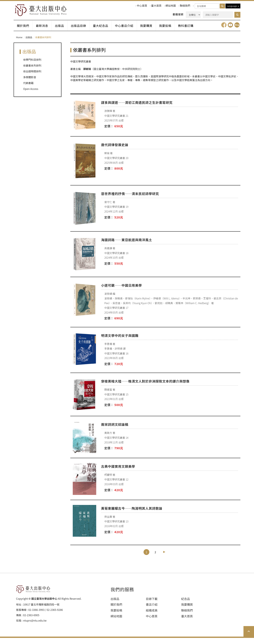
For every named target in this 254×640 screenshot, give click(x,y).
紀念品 (185, 601)
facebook (223, 27)
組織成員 (151, 613)
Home (19, 39)
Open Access (30, 91)
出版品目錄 (81, 27)
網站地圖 (171, 5)
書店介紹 (151, 607)
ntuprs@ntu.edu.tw (35, 622)
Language (233, 6)
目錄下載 (151, 601)
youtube (230, 27)
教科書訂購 (193, 27)
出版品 (61, 27)
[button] (237, 15)
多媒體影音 (29, 79)
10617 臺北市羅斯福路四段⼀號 (41, 607)
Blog (237, 27)
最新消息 (43, 27)
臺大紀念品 (104, 27)
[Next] (164, 554)
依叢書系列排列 (32, 68)
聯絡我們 (185, 5)
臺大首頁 (156, 5)
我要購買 (152, 27)
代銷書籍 (28, 85)
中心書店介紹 (129, 27)
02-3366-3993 (36, 612)
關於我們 (23, 27)
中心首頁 (142, 5)
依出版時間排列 (32, 73)
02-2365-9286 (55, 612)
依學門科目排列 (32, 62)
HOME (42, 10)
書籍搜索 (178, 14)
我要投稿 (172, 27)
